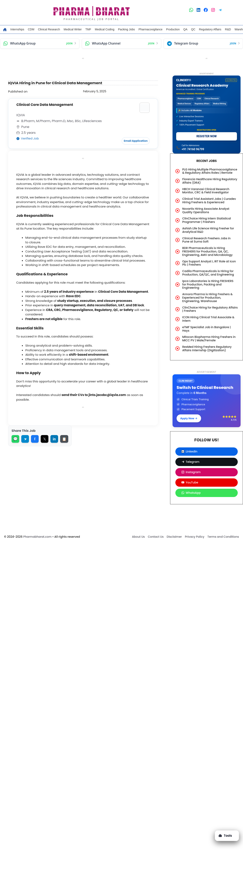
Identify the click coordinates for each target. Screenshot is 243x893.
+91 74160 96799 (193, 149)
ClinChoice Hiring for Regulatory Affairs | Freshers (210, 309)
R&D (228, 29)
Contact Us (156, 537)
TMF (88, 29)
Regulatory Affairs (210, 29)
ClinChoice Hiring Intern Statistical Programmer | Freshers (206, 220)
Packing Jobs (126, 29)
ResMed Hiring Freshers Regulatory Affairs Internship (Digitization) (207, 348)
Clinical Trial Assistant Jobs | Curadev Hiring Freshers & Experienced (209, 200)
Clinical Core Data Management (44, 104)
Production (173, 29)
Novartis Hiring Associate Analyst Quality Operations (205, 210)
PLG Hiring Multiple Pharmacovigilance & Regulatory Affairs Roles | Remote (209, 171)
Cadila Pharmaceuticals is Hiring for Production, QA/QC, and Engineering (208, 273)
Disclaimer (174, 537)
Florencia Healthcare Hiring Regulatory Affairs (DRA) (209, 181)
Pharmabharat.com (37, 537)
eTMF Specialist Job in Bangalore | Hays (206, 329)
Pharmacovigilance (150, 29)
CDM (31, 29)
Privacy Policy (194, 537)
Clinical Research (49, 29)
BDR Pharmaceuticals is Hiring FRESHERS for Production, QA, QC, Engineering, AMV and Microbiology (207, 251)
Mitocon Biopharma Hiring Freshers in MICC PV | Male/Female (209, 338)
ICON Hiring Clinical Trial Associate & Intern (208, 319)
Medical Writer (73, 29)
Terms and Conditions (223, 537)
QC (193, 29)
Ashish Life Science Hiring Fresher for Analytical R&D (208, 230)
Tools (225, 835)
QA (185, 29)
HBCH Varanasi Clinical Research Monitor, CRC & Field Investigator (205, 191)
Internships (17, 29)
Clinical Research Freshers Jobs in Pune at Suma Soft (206, 240)
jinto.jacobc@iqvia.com (107, 394)
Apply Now (188, 418)
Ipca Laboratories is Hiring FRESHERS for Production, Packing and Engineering (207, 284)
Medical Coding (104, 29)
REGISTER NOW (206, 136)
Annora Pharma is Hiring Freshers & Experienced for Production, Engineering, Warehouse (207, 297)
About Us (138, 537)
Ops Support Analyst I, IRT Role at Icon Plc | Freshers (209, 263)
